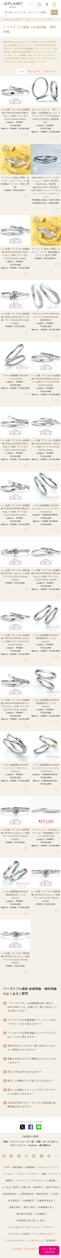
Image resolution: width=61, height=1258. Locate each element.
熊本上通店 (29, 1207)
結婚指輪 (29, 1167)
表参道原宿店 (10, 1194)
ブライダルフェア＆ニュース (23, 1227)
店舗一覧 (25, 1187)
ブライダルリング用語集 (42, 1180)
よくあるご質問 (10, 1187)
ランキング (21, 1180)
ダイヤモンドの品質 (18, 1234)
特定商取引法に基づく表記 (30, 1220)
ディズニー (9, 1174)
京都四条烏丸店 (45, 1200)
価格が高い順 (33, 71)
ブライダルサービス (42, 1234)
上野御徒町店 (27, 1194)
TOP (7, 1167)
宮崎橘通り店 (45, 1207)
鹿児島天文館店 (24, 1214)
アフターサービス (15, 1240)
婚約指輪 (17, 1167)
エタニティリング (47, 1167)
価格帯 (9, 1180)
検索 (54, 12)
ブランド (22, 1174)
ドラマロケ (47, 1227)
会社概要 (40, 1214)
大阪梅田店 (28, 1200)
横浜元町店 (42, 1194)
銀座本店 (38, 1187)
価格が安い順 (49, 71)
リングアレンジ (35, 1240)
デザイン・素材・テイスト (44, 1174)
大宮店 (54, 1194)
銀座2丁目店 (52, 1187)
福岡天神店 (14, 1207)
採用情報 (50, 1240)
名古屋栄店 (13, 1200)
